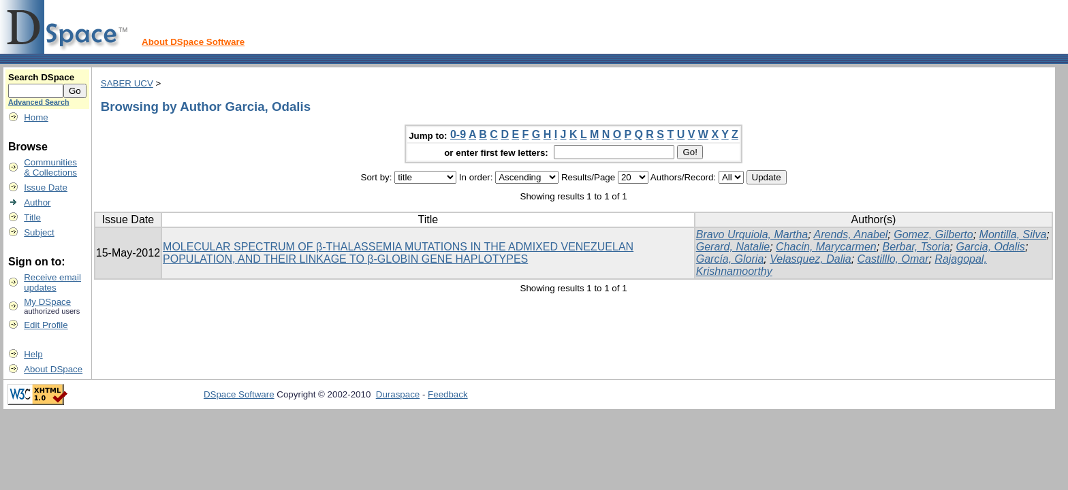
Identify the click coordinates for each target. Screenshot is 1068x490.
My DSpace (47, 302)
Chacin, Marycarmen (826, 246)
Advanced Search (38, 102)
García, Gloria (730, 259)
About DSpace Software (193, 42)
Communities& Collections (50, 167)
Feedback (448, 394)
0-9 (458, 134)
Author (37, 202)
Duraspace (398, 394)
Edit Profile (45, 325)
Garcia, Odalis (990, 246)
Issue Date (45, 187)
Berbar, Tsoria (916, 246)
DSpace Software (239, 394)
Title (32, 217)
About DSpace (53, 369)
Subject (39, 232)
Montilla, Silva (1013, 234)
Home (36, 117)
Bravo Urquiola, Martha (752, 234)
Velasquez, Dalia (810, 259)
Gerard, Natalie (733, 246)
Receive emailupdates (52, 282)
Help (33, 354)
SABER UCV (127, 83)
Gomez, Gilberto (933, 234)
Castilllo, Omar (893, 259)
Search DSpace (41, 77)
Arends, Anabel (851, 234)
